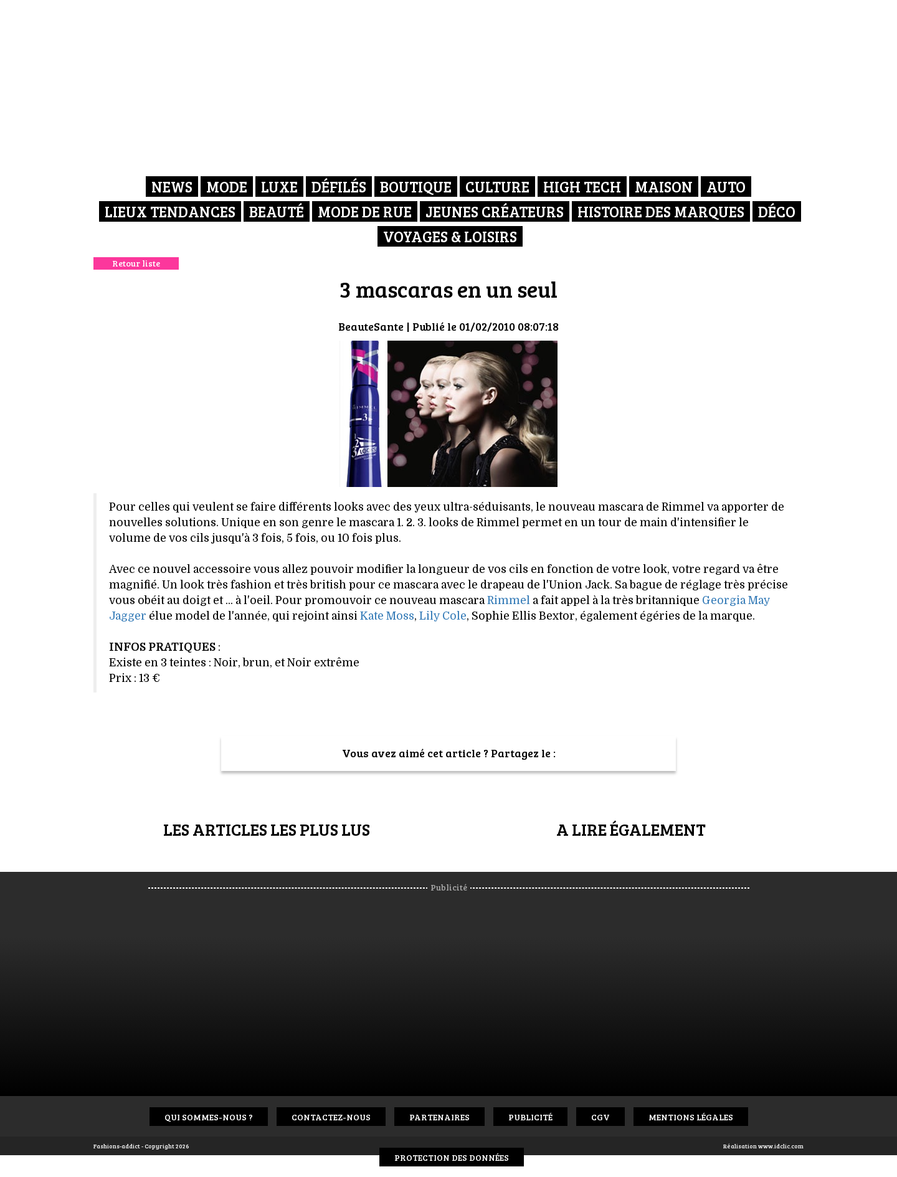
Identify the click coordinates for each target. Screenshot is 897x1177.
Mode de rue (365, 211)
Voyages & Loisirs (450, 236)
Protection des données (451, 1157)
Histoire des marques (660, 211)
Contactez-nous (331, 1117)
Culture (497, 186)
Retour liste (136, 263)
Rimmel (508, 600)
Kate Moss (387, 616)
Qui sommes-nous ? (208, 1117)
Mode (226, 186)
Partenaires (439, 1117)
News (171, 186)
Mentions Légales (690, 1117)
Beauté (276, 211)
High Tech (582, 186)
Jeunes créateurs (494, 211)
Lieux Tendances (170, 211)
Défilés (338, 186)
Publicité (530, 1117)
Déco (776, 211)
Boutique (416, 186)
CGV (600, 1117)
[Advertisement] (459, 987)
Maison (664, 186)
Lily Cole (443, 616)
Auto (726, 186)
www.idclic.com (781, 1146)
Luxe (279, 186)
